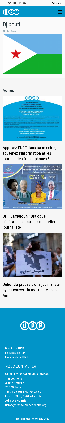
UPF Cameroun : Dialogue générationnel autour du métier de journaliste (31, 222)
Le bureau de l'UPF (15, 352)
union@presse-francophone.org (26, 405)
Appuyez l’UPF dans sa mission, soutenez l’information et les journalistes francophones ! (29, 153)
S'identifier (56, 3)
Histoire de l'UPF (14, 348)
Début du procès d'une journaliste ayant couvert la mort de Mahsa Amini (31, 290)
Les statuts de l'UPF (16, 357)
